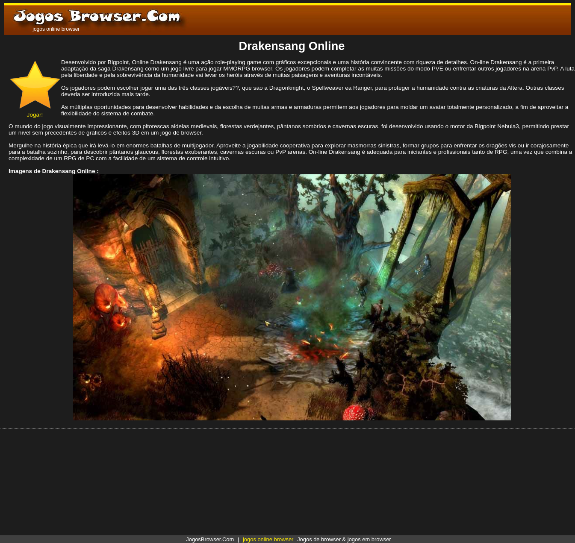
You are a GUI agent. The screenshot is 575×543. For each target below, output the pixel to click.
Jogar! (35, 111)
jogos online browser (268, 539)
